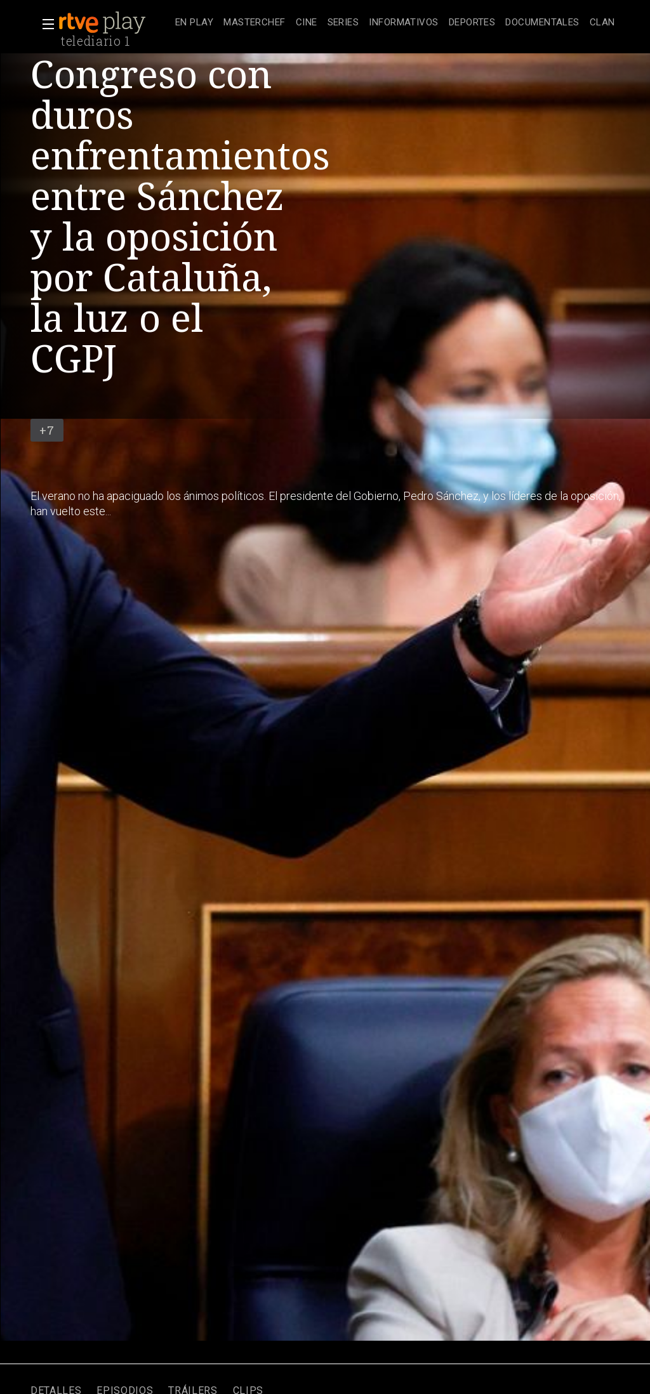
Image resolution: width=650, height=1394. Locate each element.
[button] (44, 24)
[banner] (114, 23)
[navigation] (395, 23)
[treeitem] (194, 23)
